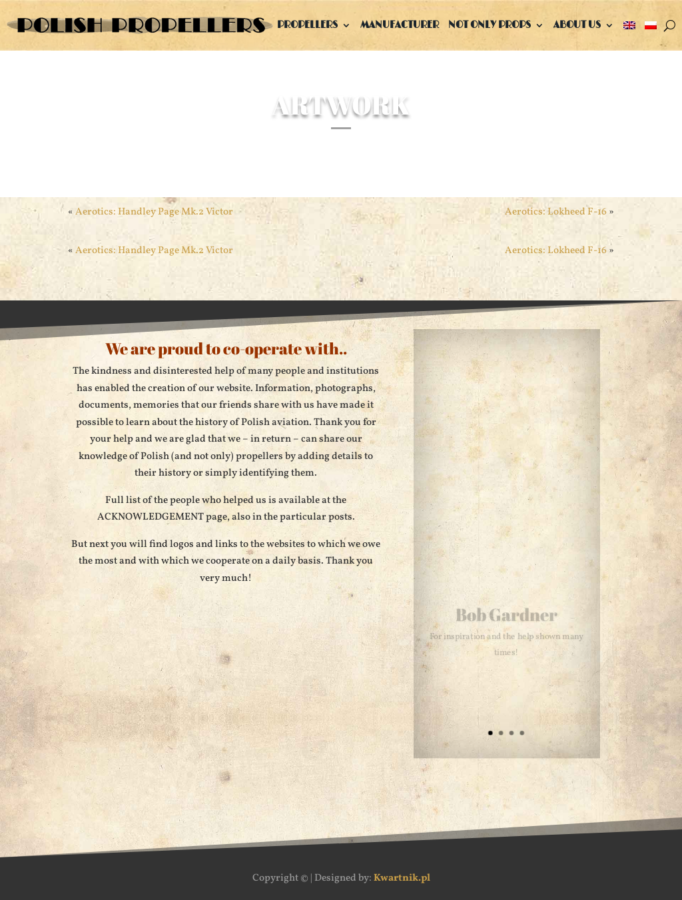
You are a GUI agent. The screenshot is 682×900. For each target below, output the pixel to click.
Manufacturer (399, 25)
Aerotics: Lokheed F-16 (556, 251)
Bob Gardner (506, 616)
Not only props (489, 25)
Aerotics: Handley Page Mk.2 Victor (154, 251)
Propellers (307, 25)
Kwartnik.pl (402, 878)
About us (577, 25)
